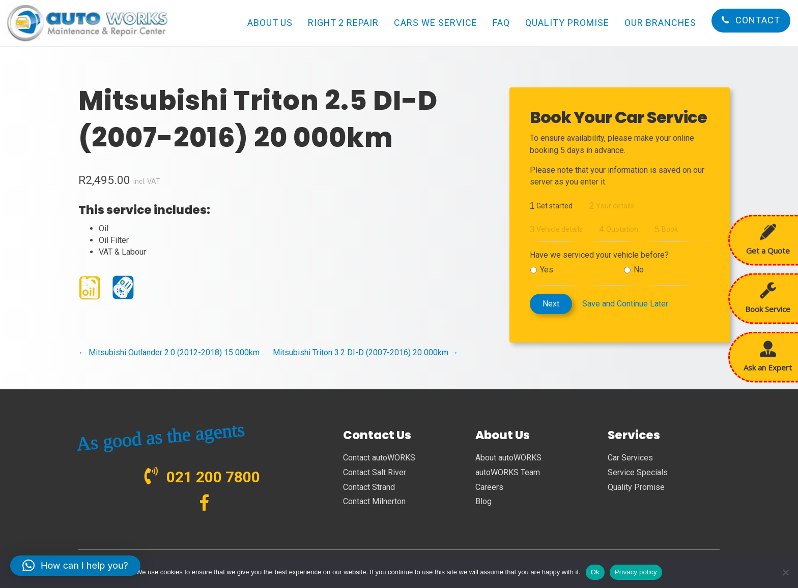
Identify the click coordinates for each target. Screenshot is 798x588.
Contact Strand (369, 487)
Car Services (630, 457)
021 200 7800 (213, 477)
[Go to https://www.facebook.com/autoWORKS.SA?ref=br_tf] (204, 504)
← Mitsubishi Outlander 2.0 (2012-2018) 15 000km (169, 352)
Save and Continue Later (625, 303)
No (639, 269)
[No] (785, 572)
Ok (595, 572)
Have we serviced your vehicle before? (599, 255)
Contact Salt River (374, 472)
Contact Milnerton (374, 501)
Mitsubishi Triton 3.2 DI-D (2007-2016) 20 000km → (366, 352)
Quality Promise (636, 487)
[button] (75, 565)
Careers (489, 487)
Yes (546, 269)
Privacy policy (636, 572)
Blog (483, 501)
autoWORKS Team (507, 472)
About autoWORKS (508, 457)
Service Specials (638, 472)
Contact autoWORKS (379, 457)
